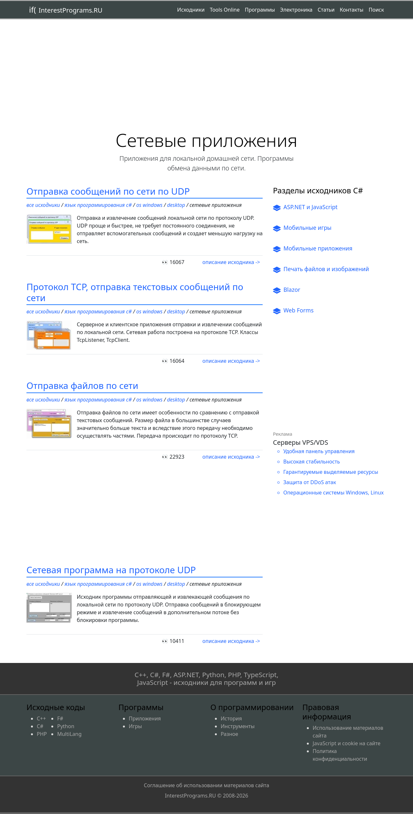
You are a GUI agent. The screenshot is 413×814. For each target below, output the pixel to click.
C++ (41, 718)
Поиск (376, 9)
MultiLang (69, 734)
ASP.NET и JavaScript (305, 207)
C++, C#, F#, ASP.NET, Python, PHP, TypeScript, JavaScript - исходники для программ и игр (206, 678)
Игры (135, 726)
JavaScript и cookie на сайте (346, 743)
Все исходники (43, 205)
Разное (229, 734)
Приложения (145, 718)
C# (40, 726)
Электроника (296, 9)
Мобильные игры (302, 228)
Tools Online (225, 9)
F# (60, 718)
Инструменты (238, 726)
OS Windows (149, 205)
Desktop (176, 205)
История (231, 718)
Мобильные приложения (312, 248)
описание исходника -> (231, 262)
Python (65, 726)
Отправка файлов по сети (82, 385)
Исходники (191, 9)
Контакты (351, 9)
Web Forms (293, 310)
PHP (42, 734)
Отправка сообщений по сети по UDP (108, 191)
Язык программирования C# (98, 205)
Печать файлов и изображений (321, 269)
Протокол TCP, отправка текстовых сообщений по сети (134, 292)
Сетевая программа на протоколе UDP (111, 570)
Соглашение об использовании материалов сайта (206, 790)
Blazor (286, 290)
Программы (260, 9)
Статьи (326, 9)
